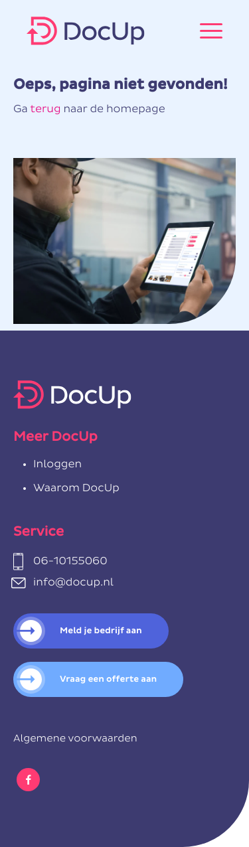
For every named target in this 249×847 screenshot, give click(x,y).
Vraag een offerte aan (108, 679)
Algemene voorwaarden (75, 739)
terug (45, 109)
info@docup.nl (73, 583)
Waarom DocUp (76, 488)
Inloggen (57, 464)
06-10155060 (70, 561)
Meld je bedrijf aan (101, 631)
